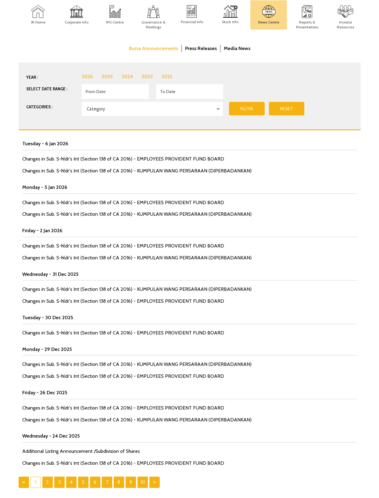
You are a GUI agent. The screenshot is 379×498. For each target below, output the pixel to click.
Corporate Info (76, 22)
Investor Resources (345, 24)
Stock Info (230, 22)
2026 (87, 76)
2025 (107, 76)
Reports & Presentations (307, 24)
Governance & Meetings (153, 24)
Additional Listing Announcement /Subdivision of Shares (81, 451)
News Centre (268, 22)
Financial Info (192, 22)
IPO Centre (115, 22)
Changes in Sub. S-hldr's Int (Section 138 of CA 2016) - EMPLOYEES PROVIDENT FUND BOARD (123, 159)
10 (142, 482)
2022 (167, 76)
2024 (127, 76)
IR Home (38, 22)
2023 (147, 76)
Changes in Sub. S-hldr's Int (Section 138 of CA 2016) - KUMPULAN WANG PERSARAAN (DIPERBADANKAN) (137, 171)
